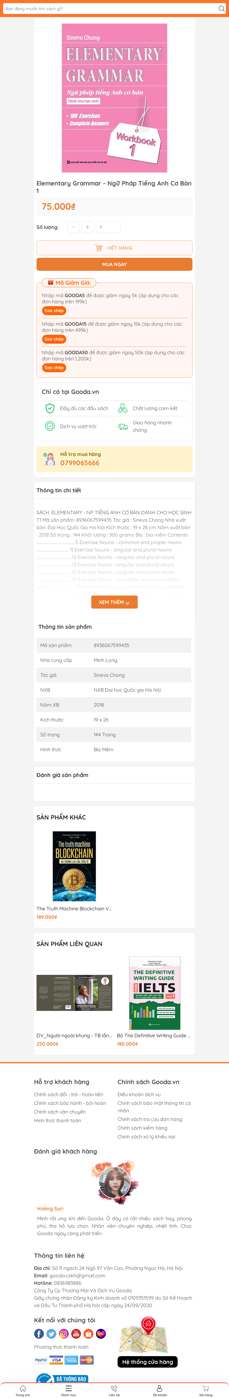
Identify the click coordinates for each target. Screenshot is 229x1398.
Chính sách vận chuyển (60, 1112)
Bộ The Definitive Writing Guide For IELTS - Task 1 (155, 1035)
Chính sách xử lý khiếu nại (146, 1136)
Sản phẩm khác (61, 817)
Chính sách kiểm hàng (142, 1128)
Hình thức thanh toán (57, 1120)
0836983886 (67, 1283)
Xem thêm (114, 602)
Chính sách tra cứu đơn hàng (150, 1119)
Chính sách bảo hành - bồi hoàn (70, 1103)
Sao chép (54, 310)
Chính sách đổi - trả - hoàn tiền (68, 1094)
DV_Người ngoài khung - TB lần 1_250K (74, 1035)
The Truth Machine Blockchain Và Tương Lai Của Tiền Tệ (74, 909)
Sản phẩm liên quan (69, 944)
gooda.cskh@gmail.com (78, 1275)
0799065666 (79, 462)
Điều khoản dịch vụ (139, 1094)
